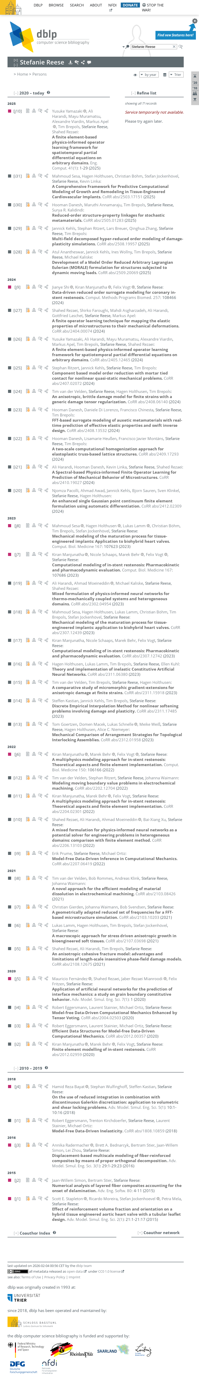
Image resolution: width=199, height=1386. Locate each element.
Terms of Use (31, 1277)
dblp (38, 5)
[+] (140, 1232)
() (75, 165)
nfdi (112, 5)
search (77, 5)
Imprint (74, 1277)
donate (130, 5)
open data (75, 1271)
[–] (133, 93)
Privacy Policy (54, 1277)
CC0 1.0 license (109, 1271)
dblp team (84, 1265)
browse (56, 5)
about (96, 5)
